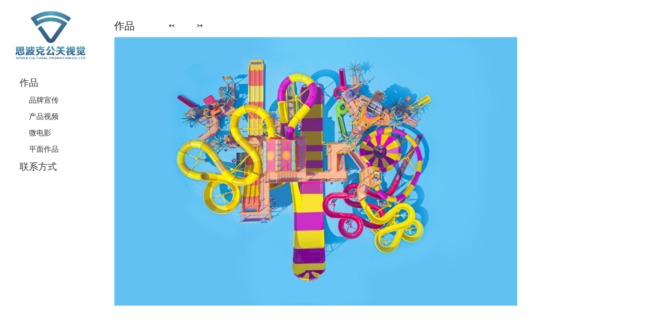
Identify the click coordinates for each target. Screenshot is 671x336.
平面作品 (44, 149)
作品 (29, 82)
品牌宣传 (44, 100)
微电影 (40, 132)
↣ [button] (200, 25)
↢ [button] (172, 25)
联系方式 (38, 166)
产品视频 (44, 116)
